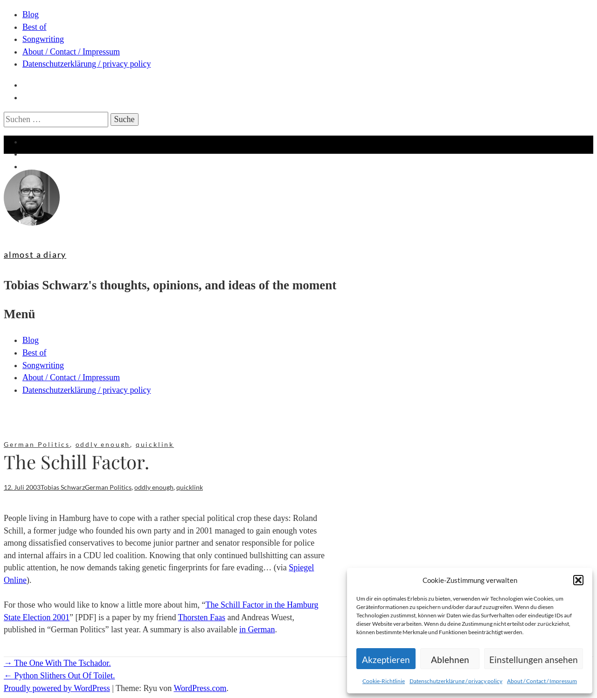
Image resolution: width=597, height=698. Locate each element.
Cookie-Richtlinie (383, 680)
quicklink (155, 444)
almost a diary (35, 254)
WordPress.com (200, 688)
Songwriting (43, 39)
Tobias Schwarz (63, 487)
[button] (578, 580)
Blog (30, 14)
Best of (34, 27)
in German (257, 629)
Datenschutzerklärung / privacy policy (456, 680)
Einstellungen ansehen (533, 659)
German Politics (37, 444)
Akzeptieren (386, 659)
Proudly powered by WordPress (57, 688)
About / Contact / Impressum (542, 680)
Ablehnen (450, 659)
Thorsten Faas (201, 617)
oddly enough (103, 444)
